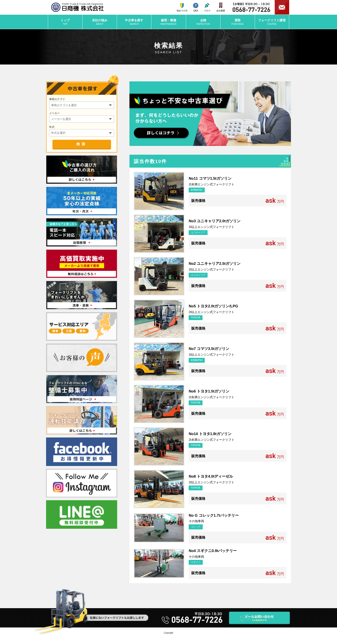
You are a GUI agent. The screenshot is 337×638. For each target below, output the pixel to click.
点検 (203, 22)
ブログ (207, 7)
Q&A (195, 7)
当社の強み (99, 22)
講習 (272, 22)
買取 (237, 22)
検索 (81, 144)
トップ (65, 22)
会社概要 (220, 7)
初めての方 (182, 7)
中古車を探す (134, 22)
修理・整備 (168, 22)
